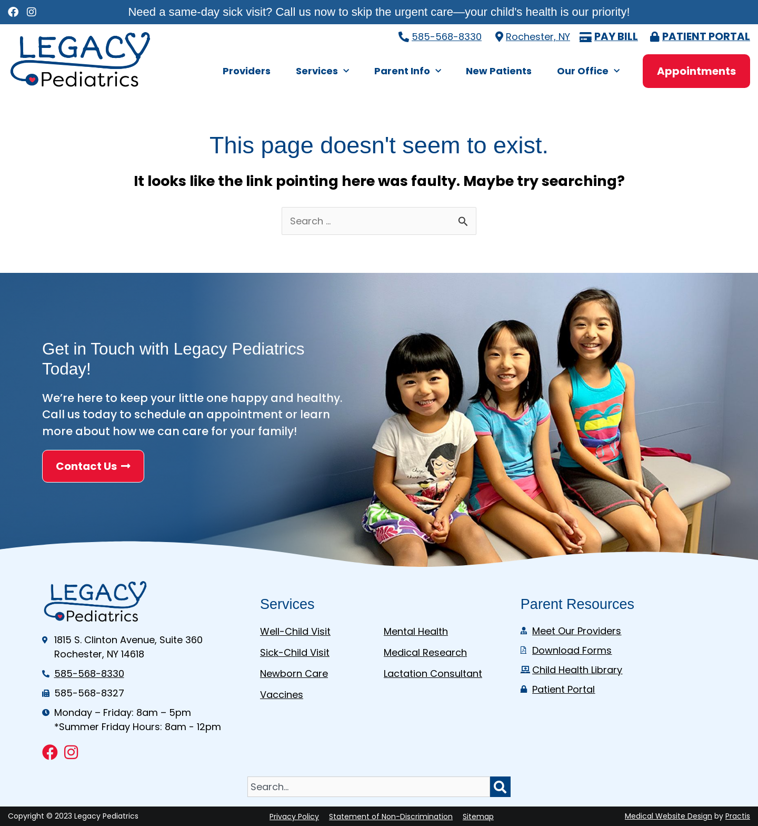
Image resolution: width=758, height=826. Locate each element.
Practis (737, 816)
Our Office (588, 71)
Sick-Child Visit (295, 652)
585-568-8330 (447, 36)
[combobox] (368, 786)
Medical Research (425, 652)
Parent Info (407, 71)
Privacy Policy (294, 816)
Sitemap (478, 816)
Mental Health (416, 631)
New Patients (499, 70)
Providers (247, 70)
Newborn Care (294, 673)
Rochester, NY (538, 36)
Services (322, 71)
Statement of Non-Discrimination (391, 816)
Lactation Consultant (433, 673)
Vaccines (281, 694)
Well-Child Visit (295, 631)
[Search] (500, 786)
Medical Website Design (668, 816)
